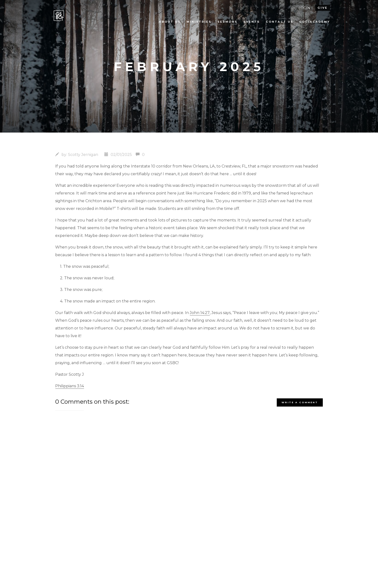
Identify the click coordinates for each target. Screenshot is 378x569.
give (322, 7)
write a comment (300, 402)
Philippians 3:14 (69, 386)
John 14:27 (200, 312)
